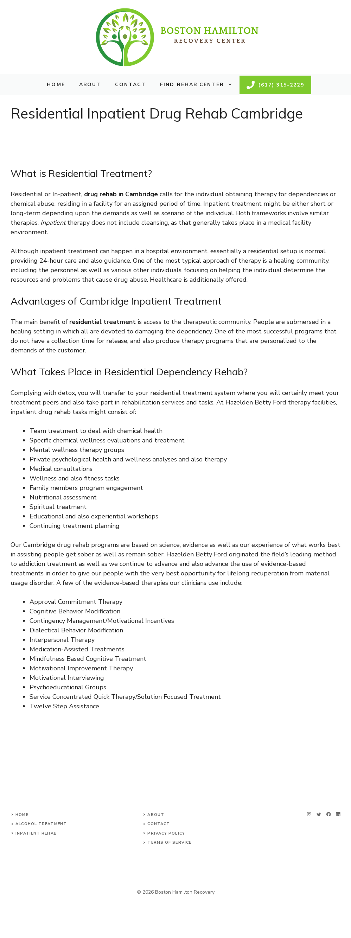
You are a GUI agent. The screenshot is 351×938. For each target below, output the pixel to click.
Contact (130, 84)
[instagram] (309, 814)
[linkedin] (338, 814)
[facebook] (328, 814)
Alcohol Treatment (41, 824)
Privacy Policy (166, 833)
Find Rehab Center (200, 84)
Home (56, 84)
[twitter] (319, 814)
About (90, 84)
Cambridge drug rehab (56, 545)
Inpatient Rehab (36, 833)
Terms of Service (169, 842)
